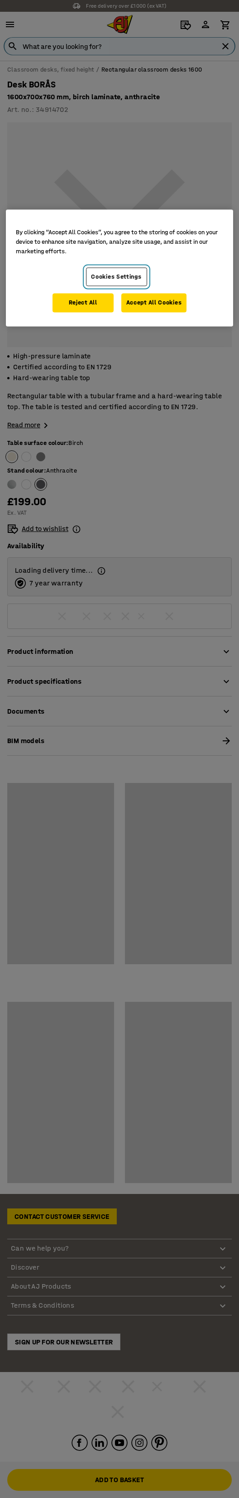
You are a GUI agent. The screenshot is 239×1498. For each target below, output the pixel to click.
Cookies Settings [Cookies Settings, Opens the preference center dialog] (116, 276)
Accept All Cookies (154, 303)
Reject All (83, 303)
